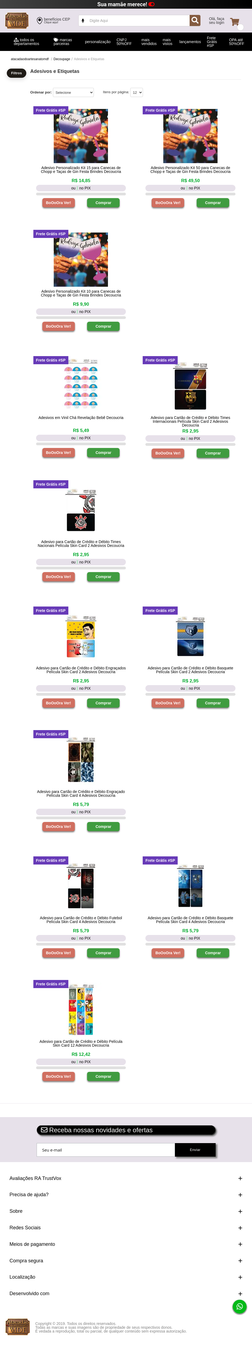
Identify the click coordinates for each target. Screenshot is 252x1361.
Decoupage (61, 59)
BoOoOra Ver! (58, 203)
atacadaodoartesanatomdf (30, 59)
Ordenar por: (41, 92)
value (139, 20)
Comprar (103, 203)
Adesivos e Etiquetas (89, 59)
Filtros (16, 73)
